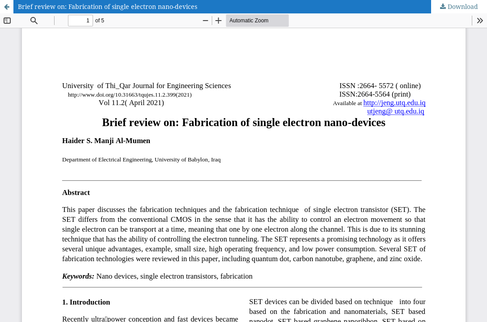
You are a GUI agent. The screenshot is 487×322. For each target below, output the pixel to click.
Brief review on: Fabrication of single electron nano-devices (107, 6)
